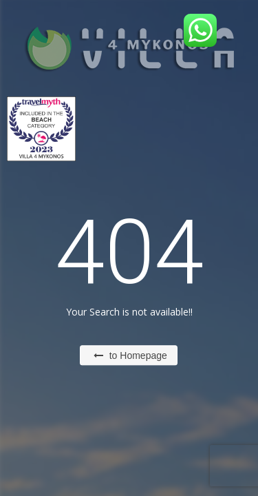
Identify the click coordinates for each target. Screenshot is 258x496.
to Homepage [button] (130, 355)
